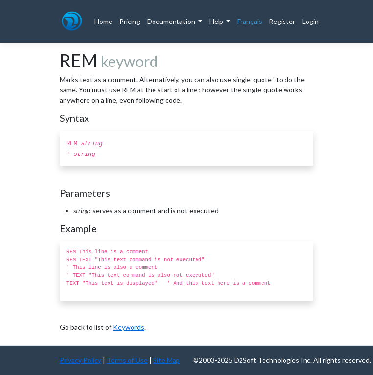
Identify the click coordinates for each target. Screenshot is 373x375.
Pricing (129, 21)
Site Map (166, 360)
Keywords (128, 327)
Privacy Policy (80, 360)
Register (282, 21)
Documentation (172, 21)
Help (217, 21)
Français (249, 21)
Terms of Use (127, 360)
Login (310, 21)
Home (103, 21)
